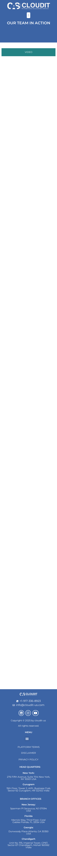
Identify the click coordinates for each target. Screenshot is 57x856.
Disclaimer (28, 752)
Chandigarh (28, 838)
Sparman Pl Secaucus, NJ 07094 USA (28, 809)
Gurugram (29, 784)
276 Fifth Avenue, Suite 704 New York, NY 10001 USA (28, 778)
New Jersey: (29, 804)
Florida (28, 816)
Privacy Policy (28, 759)
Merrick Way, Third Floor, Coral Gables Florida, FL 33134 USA (28, 821)
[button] (28, 15)
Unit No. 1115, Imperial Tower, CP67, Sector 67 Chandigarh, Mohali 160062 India (28, 845)
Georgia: (28, 827)
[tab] (28, 52)
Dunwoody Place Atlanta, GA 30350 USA (28, 832)
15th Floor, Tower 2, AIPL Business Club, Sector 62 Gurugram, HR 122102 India (29, 789)
